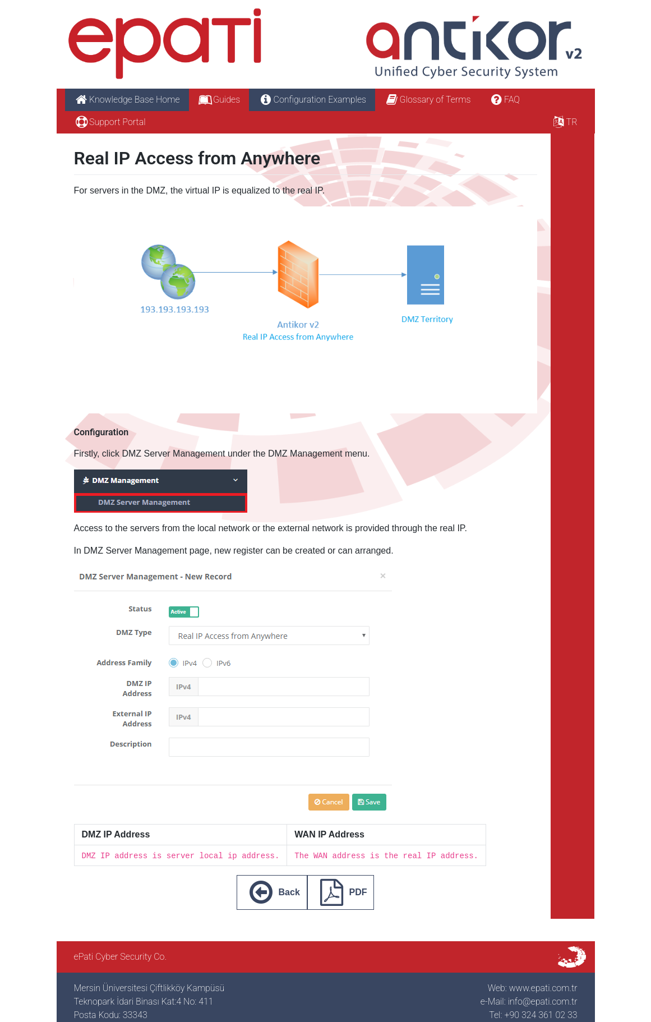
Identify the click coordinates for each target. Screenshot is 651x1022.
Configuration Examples (312, 99)
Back (272, 892)
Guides (219, 99)
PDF (341, 892)
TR (564, 122)
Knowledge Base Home (127, 99)
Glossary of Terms (427, 99)
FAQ (504, 99)
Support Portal (110, 122)
